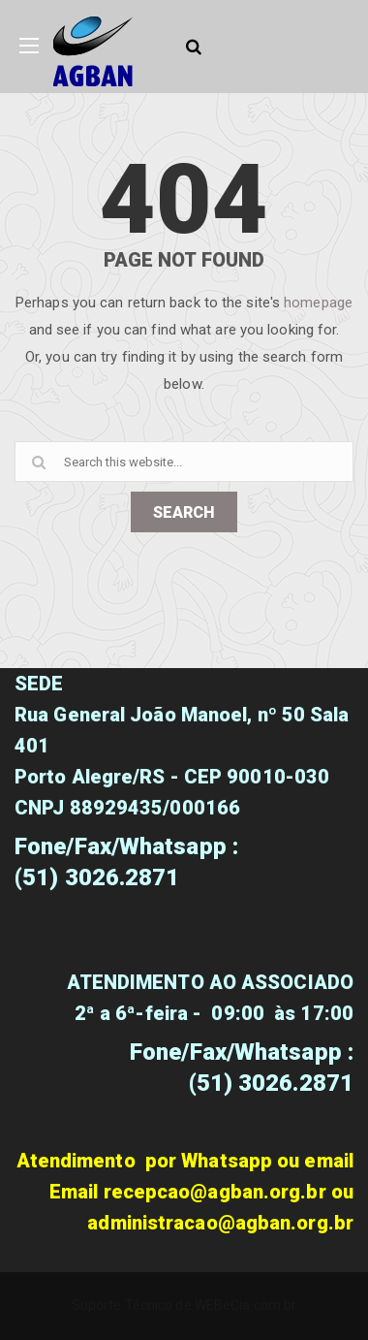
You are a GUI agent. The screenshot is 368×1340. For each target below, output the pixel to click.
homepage (318, 302)
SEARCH (184, 512)
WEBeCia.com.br (245, 1305)
